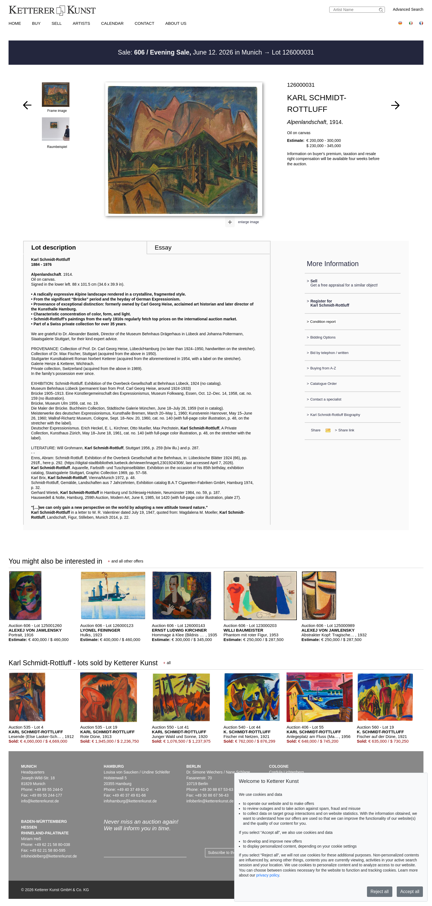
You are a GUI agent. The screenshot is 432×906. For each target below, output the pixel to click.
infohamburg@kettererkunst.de (130, 801)
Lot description (53, 247)
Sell (57, 23)
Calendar (112, 23)
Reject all (380, 891)
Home (15, 23)
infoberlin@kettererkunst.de (210, 801)
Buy (36, 23)
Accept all (409, 891)
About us (175, 23)
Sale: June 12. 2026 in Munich (191, 52)
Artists (81, 23)
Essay (163, 247)
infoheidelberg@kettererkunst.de (49, 856)
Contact (144, 23)
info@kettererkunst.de (40, 801)
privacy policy (267, 875)
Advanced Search (408, 9)
